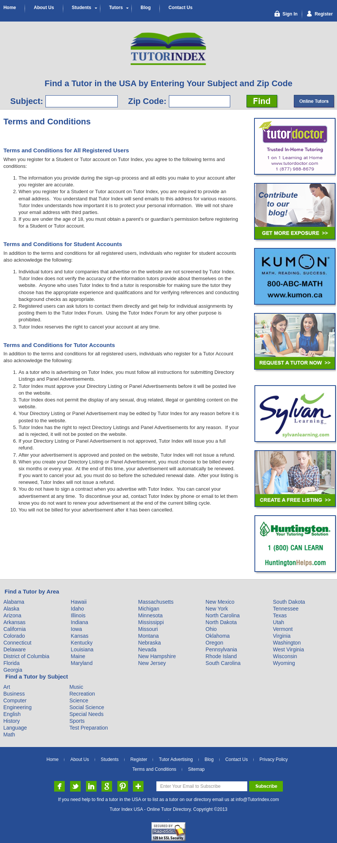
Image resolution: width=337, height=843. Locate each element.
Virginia (281, 636)
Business (14, 694)
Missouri (148, 629)
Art (6, 687)
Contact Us (180, 7)
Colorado (14, 636)
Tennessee (286, 609)
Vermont (283, 629)
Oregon (214, 643)
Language (15, 728)
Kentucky (82, 643)
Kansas (80, 636)
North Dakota (221, 622)
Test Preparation (88, 728)
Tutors (116, 7)
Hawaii (79, 602)
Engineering (17, 707)
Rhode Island (221, 656)
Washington (287, 643)
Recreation (82, 694)
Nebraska (149, 643)
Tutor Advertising (176, 759)
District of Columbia (26, 656)
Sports (76, 721)
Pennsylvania (221, 649)
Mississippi (151, 622)
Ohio (211, 629)
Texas (280, 615)
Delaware (14, 649)
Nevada (147, 649)
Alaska (11, 609)
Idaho (77, 609)
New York (217, 609)
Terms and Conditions (154, 769)
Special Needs (86, 714)
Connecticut (17, 643)
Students (81, 7)
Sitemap (196, 769)
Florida (11, 663)
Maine (78, 656)
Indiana (79, 622)
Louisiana (82, 649)
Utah (278, 622)
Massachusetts (155, 602)
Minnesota (150, 615)
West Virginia (288, 649)
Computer (15, 700)
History (11, 721)
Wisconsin (285, 656)
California (14, 629)
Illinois (78, 615)
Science (78, 700)
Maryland (82, 663)
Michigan (148, 609)
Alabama (13, 602)
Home (9, 7)
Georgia (12, 670)
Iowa (76, 629)
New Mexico (220, 602)
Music (76, 687)
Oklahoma (218, 636)
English (12, 714)
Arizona (12, 615)
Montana (148, 636)
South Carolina (223, 663)
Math (9, 734)
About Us (44, 7)
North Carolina (223, 615)
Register (138, 759)
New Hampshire (157, 656)
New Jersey (152, 663)
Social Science (86, 707)
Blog (145, 7)
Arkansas (14, 622)
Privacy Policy (273, 759)
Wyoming (284, 663)
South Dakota (289, 602)
